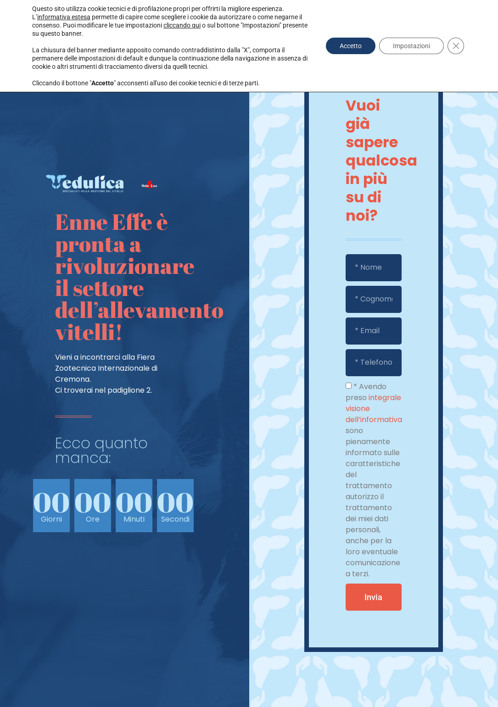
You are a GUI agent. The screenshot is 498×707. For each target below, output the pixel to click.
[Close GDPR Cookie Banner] (456, 46)
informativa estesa (63, 17)
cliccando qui (182, 25)
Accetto (351, 46)
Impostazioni (411, 46)
